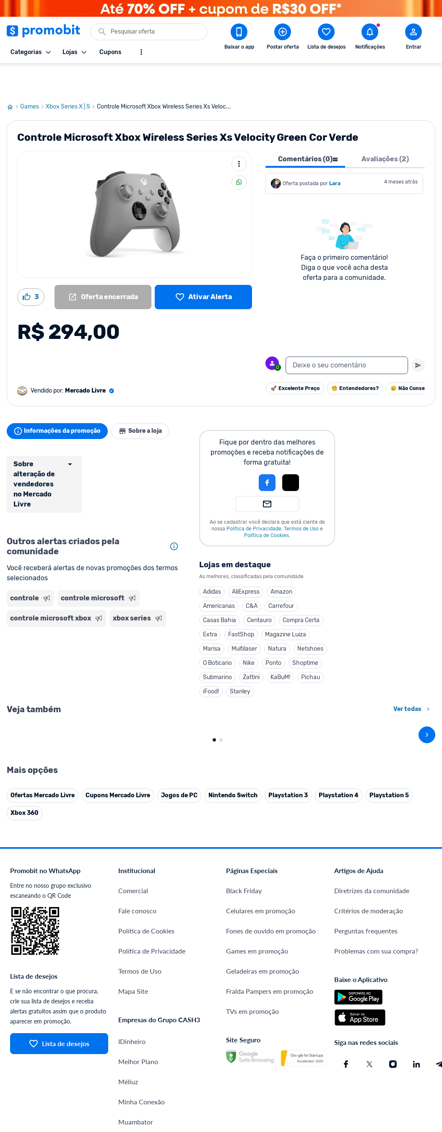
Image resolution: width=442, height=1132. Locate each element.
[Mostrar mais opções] (141, 52)
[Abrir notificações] (370, 38)
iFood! (211, 661)
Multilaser (244, 618)
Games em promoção (257, 1106)
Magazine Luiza (285, 604)
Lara (335, 153)
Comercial (133, 1045)
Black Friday (244, 1045)
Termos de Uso (301, 498)
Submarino (217, 647)
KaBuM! (280, 647)
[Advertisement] (94, 634)
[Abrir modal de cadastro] (413, 38)
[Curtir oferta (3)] (30, 267)
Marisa (212, 618)
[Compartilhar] (239, 152)
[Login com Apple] (290, 452)
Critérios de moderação (368, 1066)
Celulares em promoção (260, 1066)
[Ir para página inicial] (13, 76)
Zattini (251, 647)
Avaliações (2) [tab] (385, 129)
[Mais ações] (239, 133)
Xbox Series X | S (71, 76)
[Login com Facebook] (267, 452)
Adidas (212, 561)
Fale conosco (137, 1066)
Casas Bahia (219, 590)
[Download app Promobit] (239, 38)
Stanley (240, 661)
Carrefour (281, 575)
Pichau (310, 647)
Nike (249, 632)
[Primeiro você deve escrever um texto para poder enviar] (418, 335)
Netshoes (310, 618)
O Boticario (217, 632)
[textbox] (347, 335)
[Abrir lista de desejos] (326, 38)
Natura (277, 618)
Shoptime (305, 632)
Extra (210, 604)
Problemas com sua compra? (376, 1106)
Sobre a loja (150, 401)
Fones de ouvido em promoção (271, 1086)
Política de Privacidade (253, 498)
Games (33, 76)
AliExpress (246, 561)
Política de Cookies (266, 505)
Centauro (259, 590)
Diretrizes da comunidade (371, 1045)
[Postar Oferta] (282, 38)
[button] (238, 452)
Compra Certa (301, 590)
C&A (251, 575)
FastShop (241, 604)
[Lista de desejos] (203, 267)
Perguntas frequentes (366, 1086)
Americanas (219, 575)
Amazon (281, 561)
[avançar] (427, 797)
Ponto (273, 632)
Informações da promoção (60, 401)
